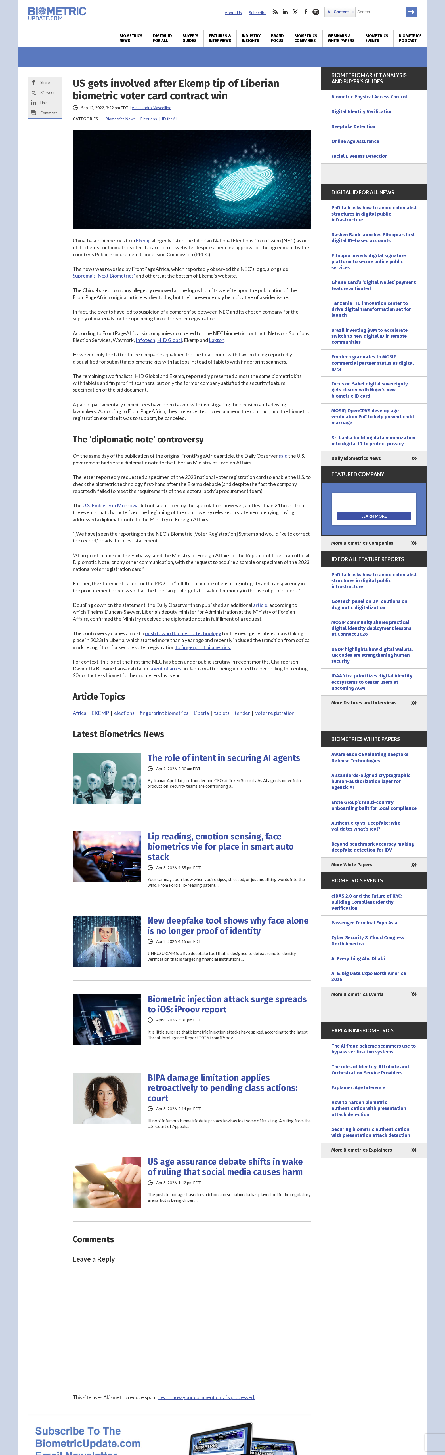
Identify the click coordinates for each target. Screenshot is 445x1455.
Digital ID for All (162, 38)
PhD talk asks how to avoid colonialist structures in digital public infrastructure (374, 214)
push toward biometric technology (183, 633)
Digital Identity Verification (362, 112)
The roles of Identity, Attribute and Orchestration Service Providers (370, 1070)
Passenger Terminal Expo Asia (364, 923)
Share (45, 82)
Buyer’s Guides (190, 38)
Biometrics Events (376, 38)
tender (242, 713)
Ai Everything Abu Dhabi (358, 959)
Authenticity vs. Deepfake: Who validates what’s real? (365, 826)
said (283, 456)
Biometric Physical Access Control (369, 97)
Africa (79, 713)
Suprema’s (84, 276)
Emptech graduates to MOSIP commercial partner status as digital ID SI (372, 363)
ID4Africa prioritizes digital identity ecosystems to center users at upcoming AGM (371, 682)
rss (275, 12)
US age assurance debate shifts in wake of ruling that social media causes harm (225, 1167)
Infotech (145, 340)
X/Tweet (47, 92)
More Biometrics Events (357, 994)
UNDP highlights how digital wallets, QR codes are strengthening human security (372, 655)
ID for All (169, 118)
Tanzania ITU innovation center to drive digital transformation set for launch (371, 309)
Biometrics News (130, 38)
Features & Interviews (220, 38)
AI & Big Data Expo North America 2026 (368, 976)
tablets (222, 713)
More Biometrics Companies (362, 543)
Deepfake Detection (353, 127)
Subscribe (257, 12)
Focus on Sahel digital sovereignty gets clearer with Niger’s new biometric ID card (369, 390)
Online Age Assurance (355, 141)
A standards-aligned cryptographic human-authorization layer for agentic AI (370, 781)
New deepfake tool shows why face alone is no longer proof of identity (228, 926)
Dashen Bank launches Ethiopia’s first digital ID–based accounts (373, 238)
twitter (295, 12)
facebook (306, 12)
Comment (48, 113)
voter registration (275, 713)
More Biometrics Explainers (361, 1150)
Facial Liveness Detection (359, 156)
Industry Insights (251, 38)
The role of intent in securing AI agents (224, 758)
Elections (148, 118)
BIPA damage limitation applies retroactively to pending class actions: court (222, 1088)
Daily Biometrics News (356, 458)
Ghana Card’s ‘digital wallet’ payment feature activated (373, 285)
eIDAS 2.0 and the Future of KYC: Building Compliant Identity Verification (366, 902)
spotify (316, 12)
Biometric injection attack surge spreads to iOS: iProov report (227, 1004)
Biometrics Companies (305, 38)
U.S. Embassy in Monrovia (110, 505)
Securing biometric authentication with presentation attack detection (370, 1132)
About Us (233, 12)
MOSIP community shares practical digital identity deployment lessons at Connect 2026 (371, 628)
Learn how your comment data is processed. (206, 1397)
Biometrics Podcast (410, 38)
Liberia (201, 713)
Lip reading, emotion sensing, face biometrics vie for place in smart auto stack (221, 846)
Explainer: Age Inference (358, 1088)
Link (43, 102)
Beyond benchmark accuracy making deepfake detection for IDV (372, 847)
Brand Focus (277, 38)
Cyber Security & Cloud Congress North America (367, 941)
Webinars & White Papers (341, 38)
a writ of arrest (166, 668)
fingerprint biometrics (164, 713)
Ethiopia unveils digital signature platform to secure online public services (368, 262)
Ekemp (143, 240)
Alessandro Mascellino (151, 107)
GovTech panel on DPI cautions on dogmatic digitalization (369, 604)
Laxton (216, 340)
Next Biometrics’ (116, 276)
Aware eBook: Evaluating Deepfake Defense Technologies (369, 757)
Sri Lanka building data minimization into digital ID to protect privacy (373, 441)
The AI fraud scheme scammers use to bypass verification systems (373, 1049)
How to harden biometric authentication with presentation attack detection (368, 1108)
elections (124, 713)
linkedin (285, 12)
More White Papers (351, 865)
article (260, 605)
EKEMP (100, 713)
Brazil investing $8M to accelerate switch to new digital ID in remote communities (369, 336)
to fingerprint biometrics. (203, 647)
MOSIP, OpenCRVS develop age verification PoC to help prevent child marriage (372, 417)
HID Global (169, 340)
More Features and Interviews (363, 703)
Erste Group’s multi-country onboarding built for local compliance (374, 805)
